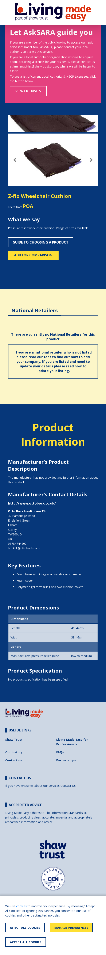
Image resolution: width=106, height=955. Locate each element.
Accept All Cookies (25, 942)
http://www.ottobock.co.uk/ (32, 503)
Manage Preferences (71, 928)
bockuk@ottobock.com (24, 548)
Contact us (13, 760)
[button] (14, 160)
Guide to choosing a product (40, 242)
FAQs (60, 752)
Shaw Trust (14, 740)
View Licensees (28, 91)
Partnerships (66, 760)
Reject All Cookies (25, 928)
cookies (21, 906)
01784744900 (17, 544)
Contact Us (68, 786)
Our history (13, 752)
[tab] (34, 307)
